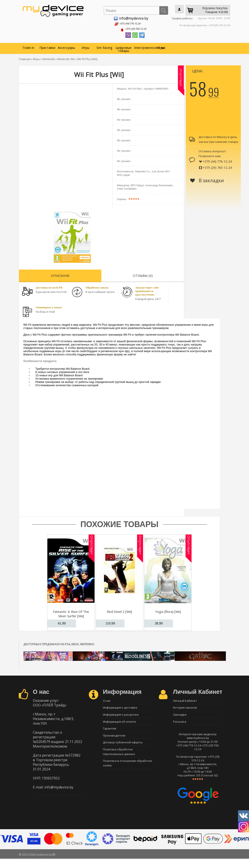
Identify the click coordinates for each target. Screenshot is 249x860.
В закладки (207, 179)
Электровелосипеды (143, 46)
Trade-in (28, 46)
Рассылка (179, 722)
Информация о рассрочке (121, 715)
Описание (60, 274)
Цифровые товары (123, 47)
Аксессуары (66, 46)
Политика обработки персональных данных (119, 755)
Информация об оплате (119, 722)
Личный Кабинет (185, 699)
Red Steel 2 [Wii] (119, 610)
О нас (161, 46)
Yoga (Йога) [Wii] (168, 610)
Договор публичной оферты (123, 746)
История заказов (185, 707)
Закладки (179, 715)
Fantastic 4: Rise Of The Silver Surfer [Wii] (71, 612)
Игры (85, 46)
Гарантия (109, 730)
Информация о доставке (120, 707)
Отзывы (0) (143, 274)
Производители (114, 738)
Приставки (47, 46)
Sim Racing (104, 46)
